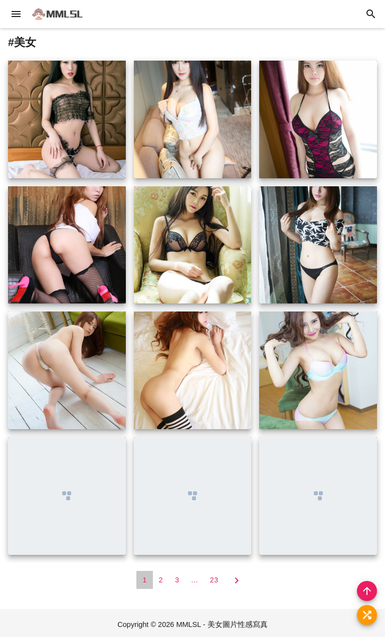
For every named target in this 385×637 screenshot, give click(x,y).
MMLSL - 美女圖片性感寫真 (221, 624)
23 (214, 580)
